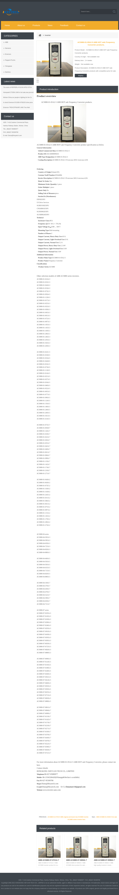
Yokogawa (8, 66)
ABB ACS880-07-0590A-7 (104, 860)
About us (21, 25)
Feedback (64, 25)
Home (7, 25)
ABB (6, 42)
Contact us (80, 25)
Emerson (8, 54)
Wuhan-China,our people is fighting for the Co (17, 97)
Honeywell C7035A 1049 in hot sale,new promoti (18, 92)
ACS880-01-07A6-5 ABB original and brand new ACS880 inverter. (68, 817)
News (50, 25)
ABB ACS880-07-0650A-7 (76, 860)
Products (36, 25)
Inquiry (80, 76)
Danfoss (8, 72)
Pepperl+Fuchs (10, 60)
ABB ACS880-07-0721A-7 (48, 860)
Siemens (8, 48)
